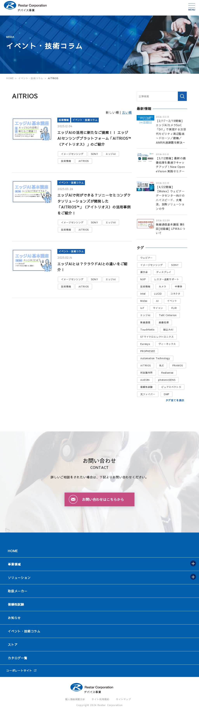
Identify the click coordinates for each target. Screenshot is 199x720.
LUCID (158, 293)
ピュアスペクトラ (171, 387)
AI (157, 300)
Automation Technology (155, 358)
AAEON (145, 379)
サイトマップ (123, 699)
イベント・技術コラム (84, 119)
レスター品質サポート (166, 279)
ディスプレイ (163, 272)
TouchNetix (147, 329)
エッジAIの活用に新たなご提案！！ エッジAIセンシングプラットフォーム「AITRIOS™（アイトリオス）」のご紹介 (94, 138)
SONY (94, 153)
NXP (143, 279)
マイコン (158, 308)
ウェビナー (146, 257)
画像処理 (164, 322)
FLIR (174, 308)
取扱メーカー (17, 591)
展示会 (144, 272)
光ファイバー (147, 394)
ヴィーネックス (167, 343)
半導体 (178, 286)
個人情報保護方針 (75, 699)
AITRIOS (84, 160)
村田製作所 (146, 372)
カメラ (162, 286)
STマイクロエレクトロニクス (157, 336)
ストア (12, 644)
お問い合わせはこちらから (103, 499)
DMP (166, 394)
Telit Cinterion (168, 315)
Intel (143, 293)
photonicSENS (166, 379)
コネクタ (175, 293)
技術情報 (64, 119)
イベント (172, 300)
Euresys (145, 343)
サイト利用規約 (100, 699)
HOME (13, 551)
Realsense (167, 372)
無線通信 (145, 322)
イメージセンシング (72, 153)
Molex (144, 300)
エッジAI (111, 153)
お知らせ (14, 618)
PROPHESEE (147, 351)
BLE (161, 365)
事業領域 (14, 564)
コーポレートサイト (19, 670)
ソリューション (19, 577)
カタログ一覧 (17, 658)
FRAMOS (177, 365)
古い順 (127, 112)
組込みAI (168, 329)
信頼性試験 (146, 387)
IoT (142, 308)
